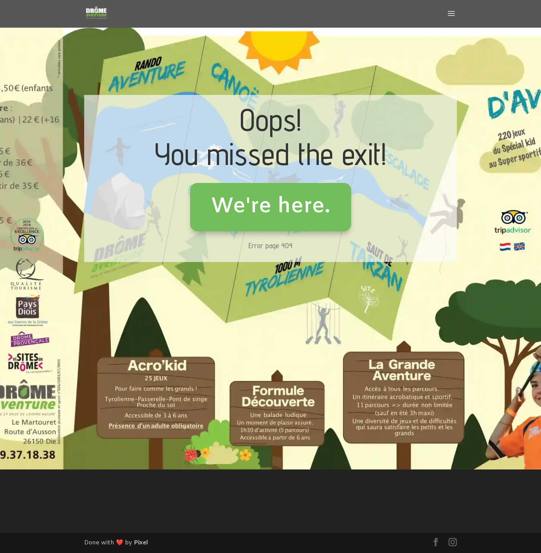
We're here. (270, 207)
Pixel (141, 543)
